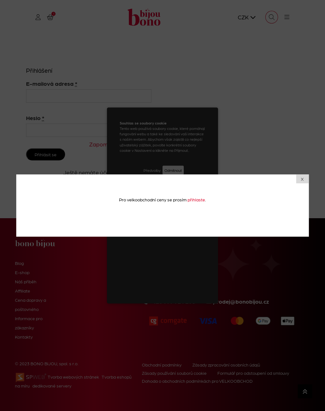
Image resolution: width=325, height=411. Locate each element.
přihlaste (196, 199)
